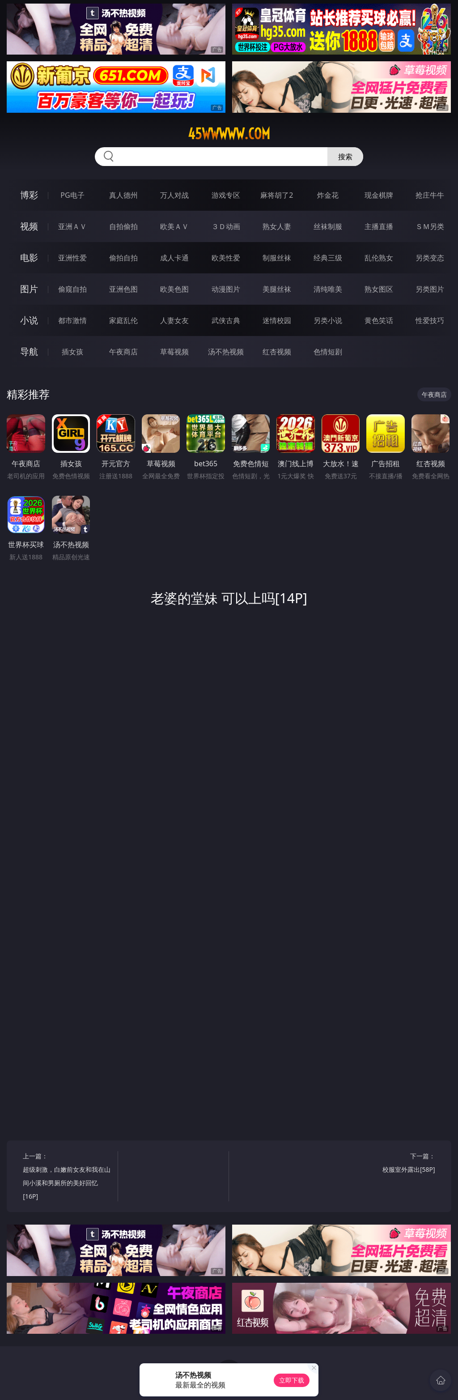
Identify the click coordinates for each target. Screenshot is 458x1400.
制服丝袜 (277, 258)
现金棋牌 (379, 195)
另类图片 (430, 289)
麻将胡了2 (276, 195)
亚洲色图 (123, 289)
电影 (29, 257)
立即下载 (291, 1380)
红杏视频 (277, 352)
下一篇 (390, 1164)
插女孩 (72, 352)
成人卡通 (174, 258)
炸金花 (328, 195)
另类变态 (430, 258)
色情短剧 (328, 352)
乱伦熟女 (379, 258)
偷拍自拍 (123, 258)
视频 (29, 226)
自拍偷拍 (123, 226)
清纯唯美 (328, 289)
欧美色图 (174, 289)
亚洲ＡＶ (72, 226)
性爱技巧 (430, 320)
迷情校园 (277, 320)
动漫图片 (226, 289)
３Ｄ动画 (226, 226)
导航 (29, 351)
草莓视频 (174, 352)
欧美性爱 (226, 258)
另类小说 (328, 320)
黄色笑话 (379, 320)
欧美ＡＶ (174, 226)
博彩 (29, 195)
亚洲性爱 (72, 258)
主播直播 (379, 226)
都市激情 (72, 320)
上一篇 (68, 1177)
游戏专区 (226, 195)
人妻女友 (174, 320)
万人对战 (174, 195)
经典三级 (328, 258)
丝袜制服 (328, 226)
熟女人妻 (277, 226)
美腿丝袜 (277, 289)
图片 (29, 289)
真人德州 (123, 195)
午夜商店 (123, 352)
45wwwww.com (229, 134)
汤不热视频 (226, 352)
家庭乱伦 (123, 320)
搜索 (345, 157)
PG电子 (72, 195)
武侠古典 (226, 320)
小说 (29, 320)
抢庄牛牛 (430, 195)
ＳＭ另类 (430, 226)
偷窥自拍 (72, 289)
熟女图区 (379, 289)
